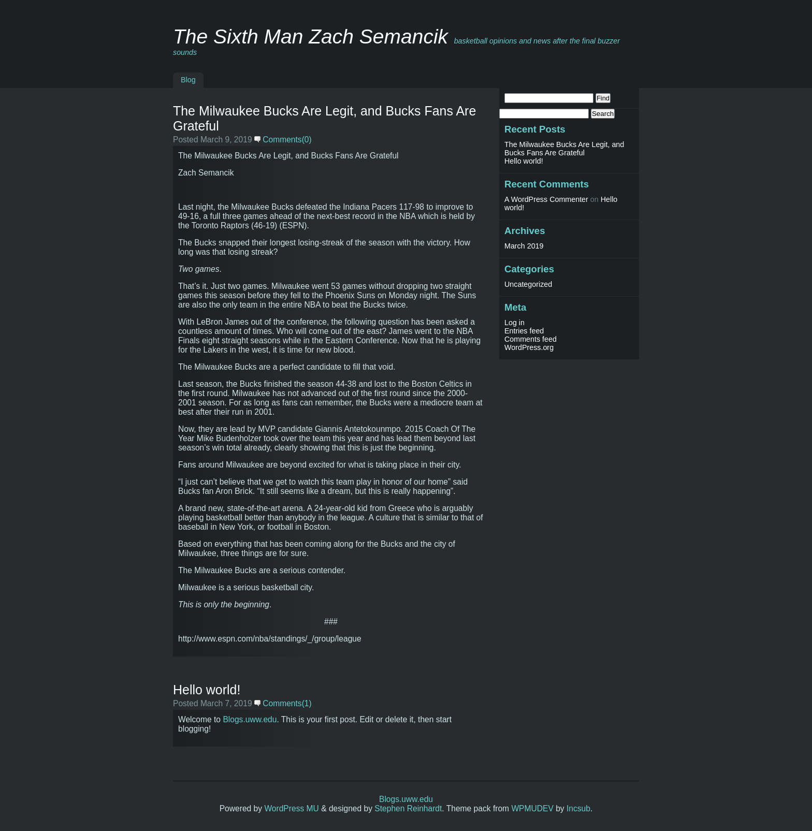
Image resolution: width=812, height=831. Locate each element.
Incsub (578, 808)
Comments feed (530, 339)
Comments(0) (283, 139)
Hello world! (206, 689)
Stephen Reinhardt (408, 808)
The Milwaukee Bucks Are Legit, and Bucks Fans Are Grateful (564, 148)
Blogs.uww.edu (250, 719)
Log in (514, 322)
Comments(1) (283, 703)
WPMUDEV (532, 808)
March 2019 (524, 246)
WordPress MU (291, 808)
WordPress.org (529, 347)
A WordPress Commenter (546, 199)
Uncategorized (528, 284)
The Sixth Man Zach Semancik (310, 36)
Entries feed (524, 331)
